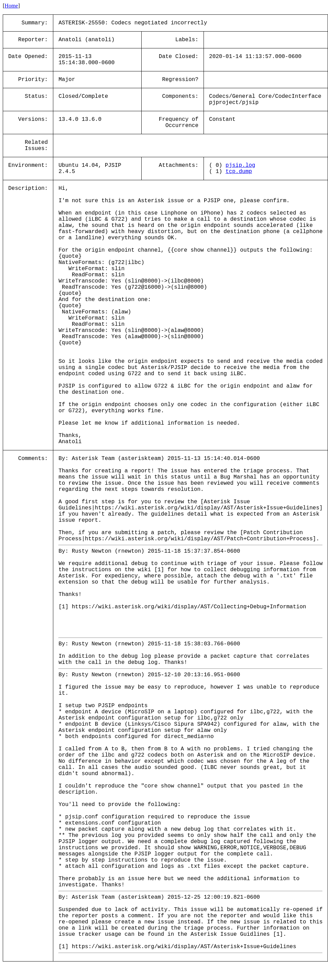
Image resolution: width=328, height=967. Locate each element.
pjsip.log (240, 165)
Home (11, 6)
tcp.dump (239, 172)
